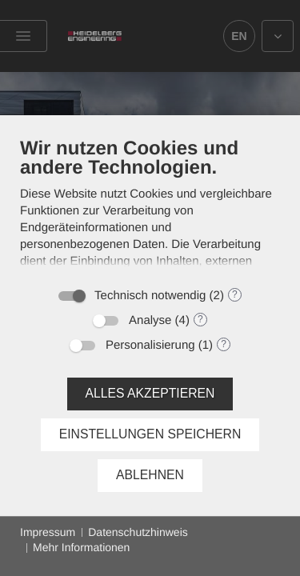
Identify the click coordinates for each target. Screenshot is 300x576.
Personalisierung (150, 345)
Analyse (150, 320)
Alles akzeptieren (150, 393)
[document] (150, 207)
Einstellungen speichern (150, 434)
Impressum (47, 532)
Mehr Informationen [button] (81, 547)
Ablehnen (150, 475)
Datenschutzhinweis (138, 532)
